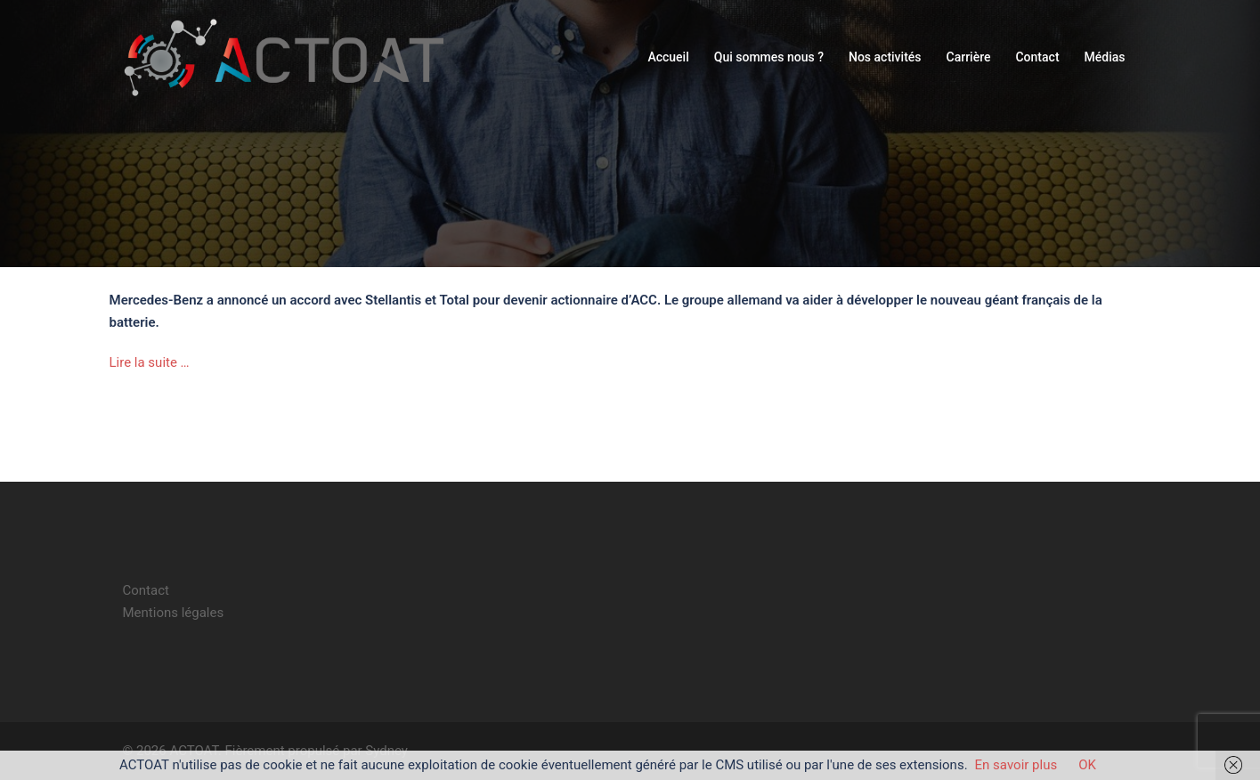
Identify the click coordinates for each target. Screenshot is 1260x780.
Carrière (969, 57)
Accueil (667, 57)
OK (1087, 765)
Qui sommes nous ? (769, 57)
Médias (1105, 57)
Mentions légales (173, 613)
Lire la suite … (150, 362)
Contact (1037, 57)
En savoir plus (1016, 765)
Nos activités (885, 57)
